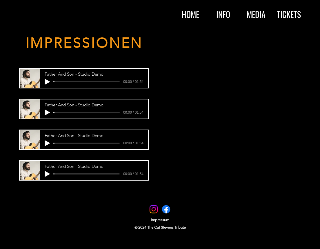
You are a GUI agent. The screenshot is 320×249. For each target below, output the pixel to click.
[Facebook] (166, 209)
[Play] (47, 82)
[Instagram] (153, 209)
